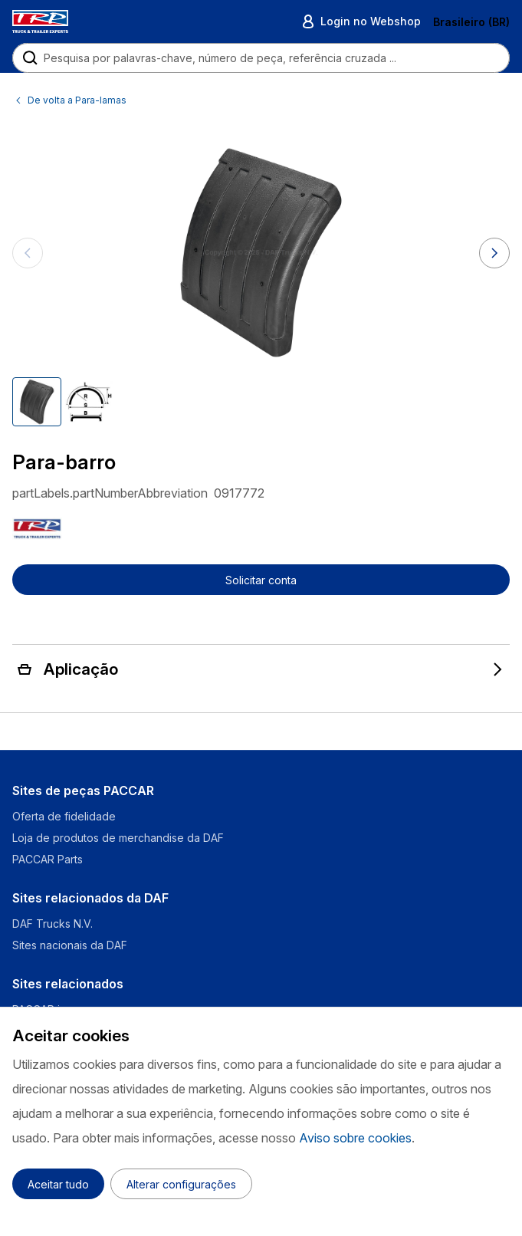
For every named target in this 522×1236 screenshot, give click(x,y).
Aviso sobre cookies (355, 1138)
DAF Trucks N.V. (52, 923)
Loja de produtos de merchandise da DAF (118, 837)
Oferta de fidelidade (64, 816)
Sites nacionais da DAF (69, 945)
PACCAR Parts (47, 859)
